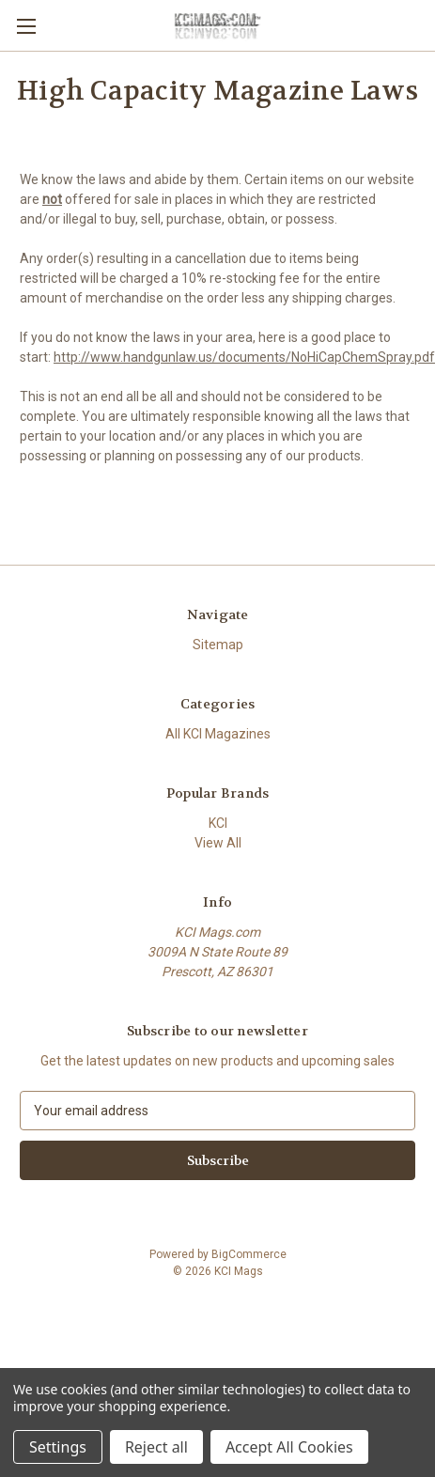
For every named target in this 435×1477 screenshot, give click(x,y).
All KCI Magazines (218, 733)
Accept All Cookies (289, 1447)
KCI (218, 823)
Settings (57, 1447)
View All (217, 842)
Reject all (156, 1447)
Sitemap (218, 644)
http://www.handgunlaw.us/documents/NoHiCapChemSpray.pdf (244, 357)
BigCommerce (249, 1254)
